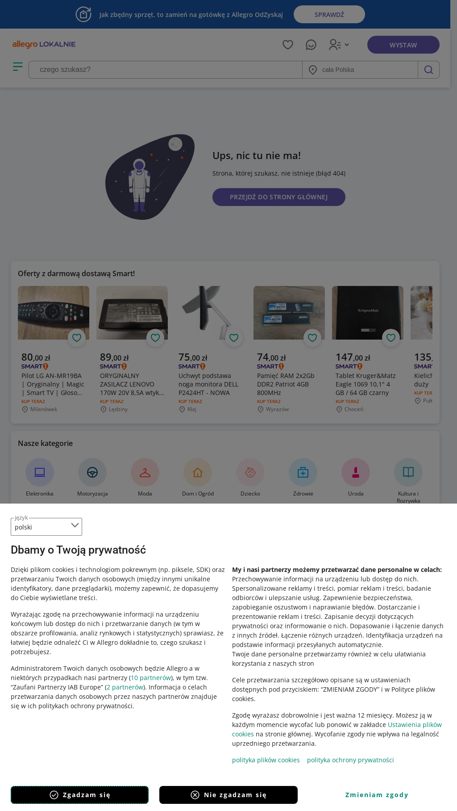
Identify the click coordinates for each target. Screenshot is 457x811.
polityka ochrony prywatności (350, 760)
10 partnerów (151, 677)
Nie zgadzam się (228, 795)
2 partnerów (125, 687)
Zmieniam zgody (377, 794)
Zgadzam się (80, 795)
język (21, 517)
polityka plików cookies (266, 760)
